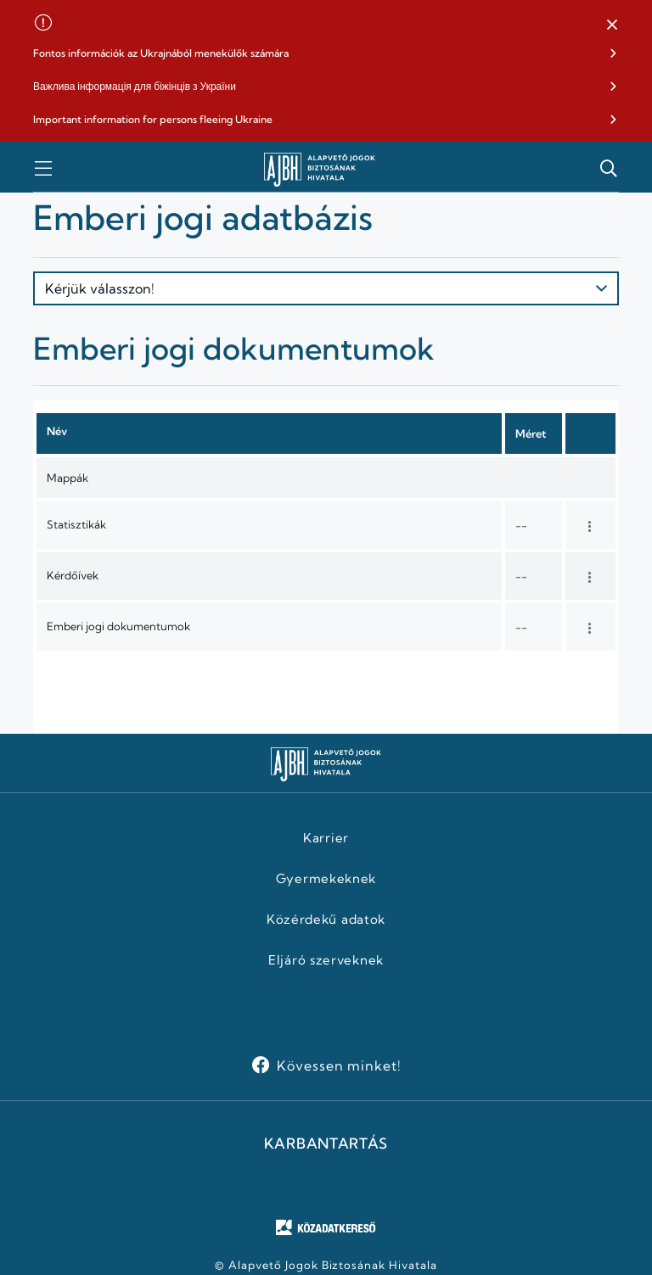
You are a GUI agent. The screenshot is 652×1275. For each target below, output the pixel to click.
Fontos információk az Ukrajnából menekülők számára (161, 53)
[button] (612, 25)
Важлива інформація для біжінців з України (134, 86)
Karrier (326, 838)
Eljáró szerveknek (326, 960)
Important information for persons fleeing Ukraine (153, 119)
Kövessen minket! (339, 1065)
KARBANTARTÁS (326, 1143)
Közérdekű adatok (326, 919)
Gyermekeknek (326, 878)
